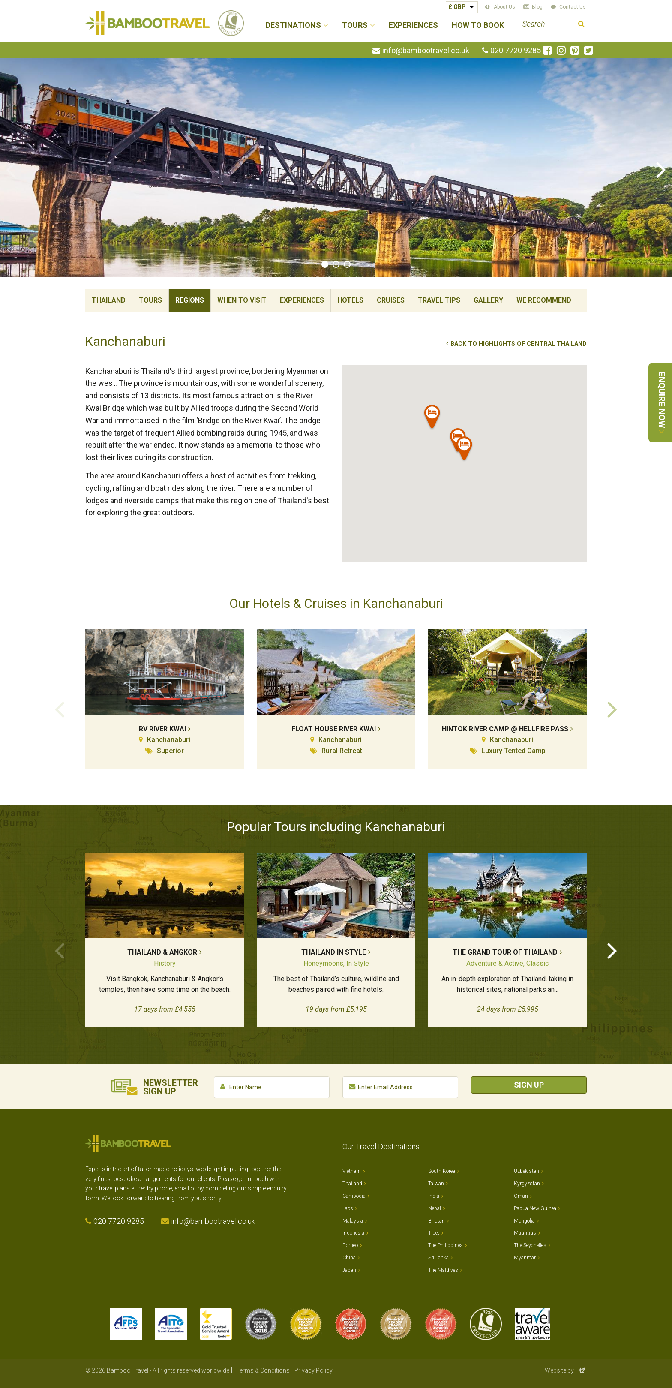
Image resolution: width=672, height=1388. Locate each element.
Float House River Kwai (333, 729)
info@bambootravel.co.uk (425, 50)
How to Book (478, 25)
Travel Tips (439, 300)
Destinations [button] (293, 25)
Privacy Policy (313, 1370)
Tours (150, 300)
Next (661, 169)
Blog (537, 7)
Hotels (350, 300)
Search (581, 25)
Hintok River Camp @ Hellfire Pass (505, 729)
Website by (566, 1370)
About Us (504, 7)
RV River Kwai (162, 729)
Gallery (488, 300)
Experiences (413, 25)
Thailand (109, 300)
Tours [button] (355, 25)
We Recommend (543, 300)
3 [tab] (347, 264)
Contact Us (572, 7)
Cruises (391, 300)
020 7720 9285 (515, 50)
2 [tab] (336, 264)
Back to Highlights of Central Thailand (518, 344)
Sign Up (529, 1084)
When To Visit (242, 300)
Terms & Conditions (263, 1370)
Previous (10, 169)
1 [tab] (324, 264)
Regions (189, 300)
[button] (464, 450)
